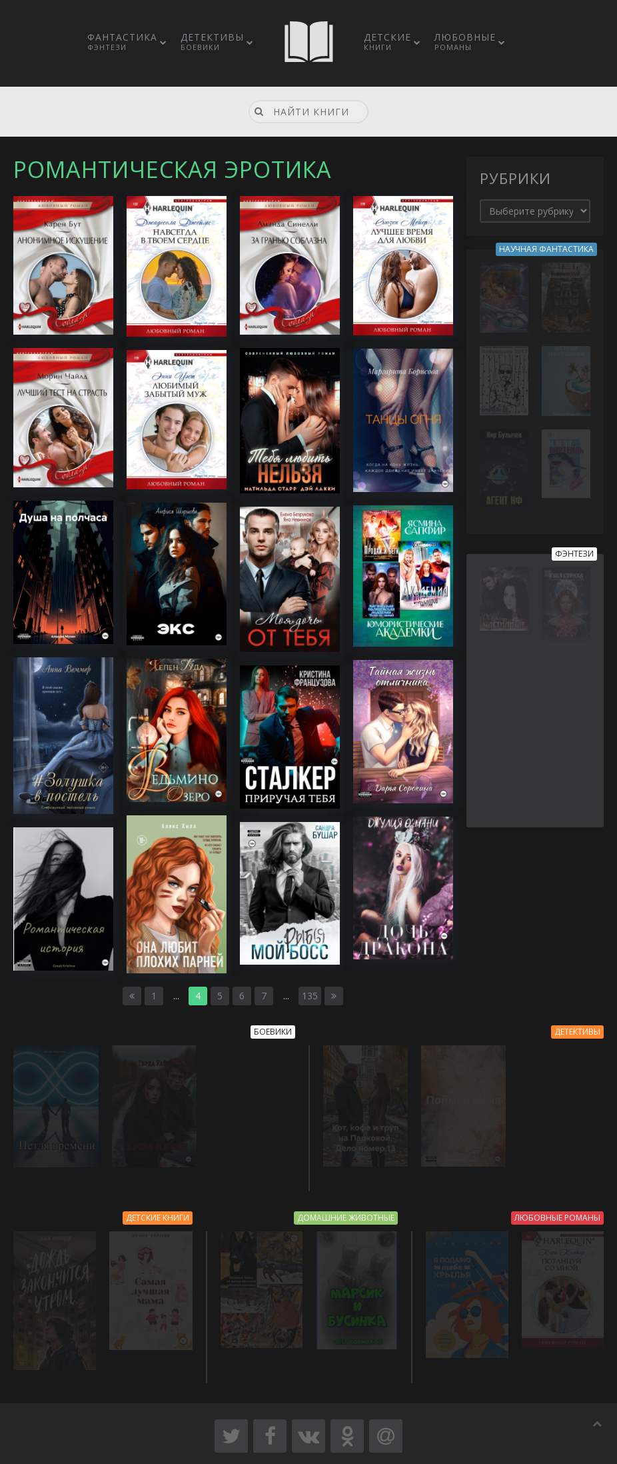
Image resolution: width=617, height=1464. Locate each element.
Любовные (465, 41)
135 (310, 995)
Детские (387, 41)
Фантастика (122, 41)
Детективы (212, 41)
